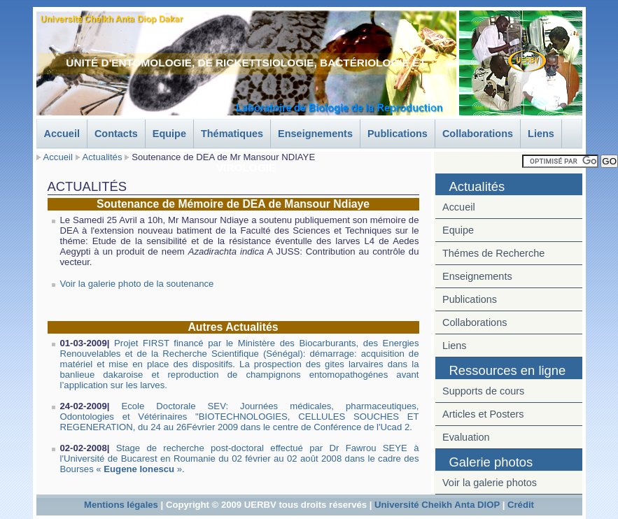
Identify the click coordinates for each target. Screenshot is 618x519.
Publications (397, 133)
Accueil (62, 133)
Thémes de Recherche (493, 253)
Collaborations (477, 133)
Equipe (169, 133)
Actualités (102, 157)
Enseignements (315, 133)
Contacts (116, 133)
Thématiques (232, 133)
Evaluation (466, 437)
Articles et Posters (483, 414)
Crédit (520, 504)
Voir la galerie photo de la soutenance (137, 283)
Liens (541, 133)
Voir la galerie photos (489, 482)
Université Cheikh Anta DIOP (437, 504)
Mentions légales (121, 504)
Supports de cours (483, 391)
